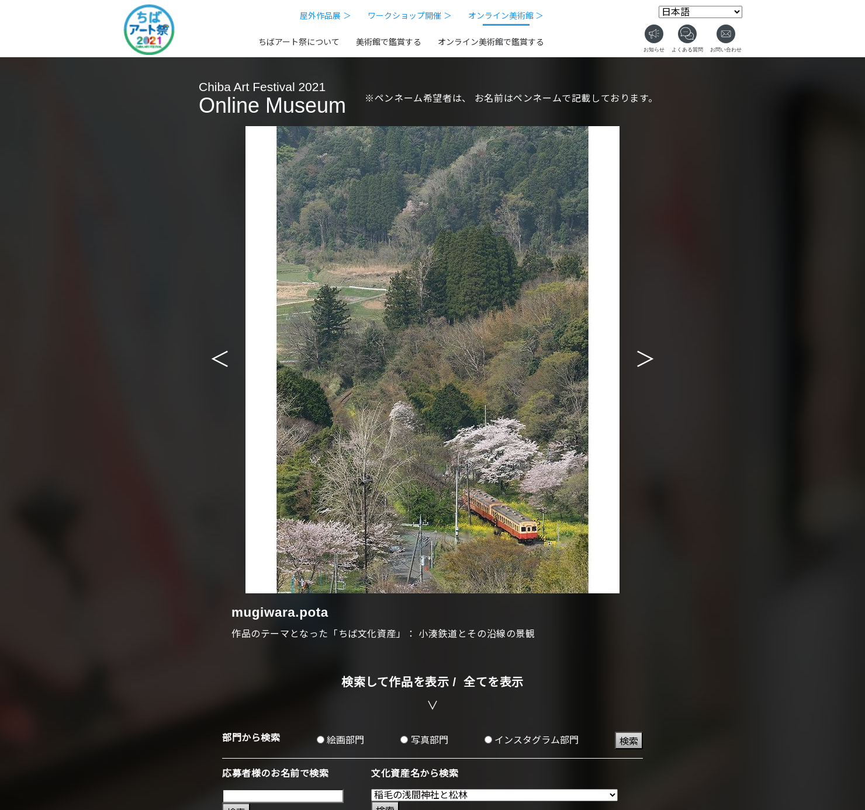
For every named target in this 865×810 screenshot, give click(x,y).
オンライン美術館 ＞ (506, 15)
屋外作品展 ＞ (325, 15)
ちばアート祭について (299, 42)
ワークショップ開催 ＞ (410, 15)
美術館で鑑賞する (388, 42)
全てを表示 (493, 682)
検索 (629, 741)
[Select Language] (700, 12)
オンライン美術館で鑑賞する (491, 42)
